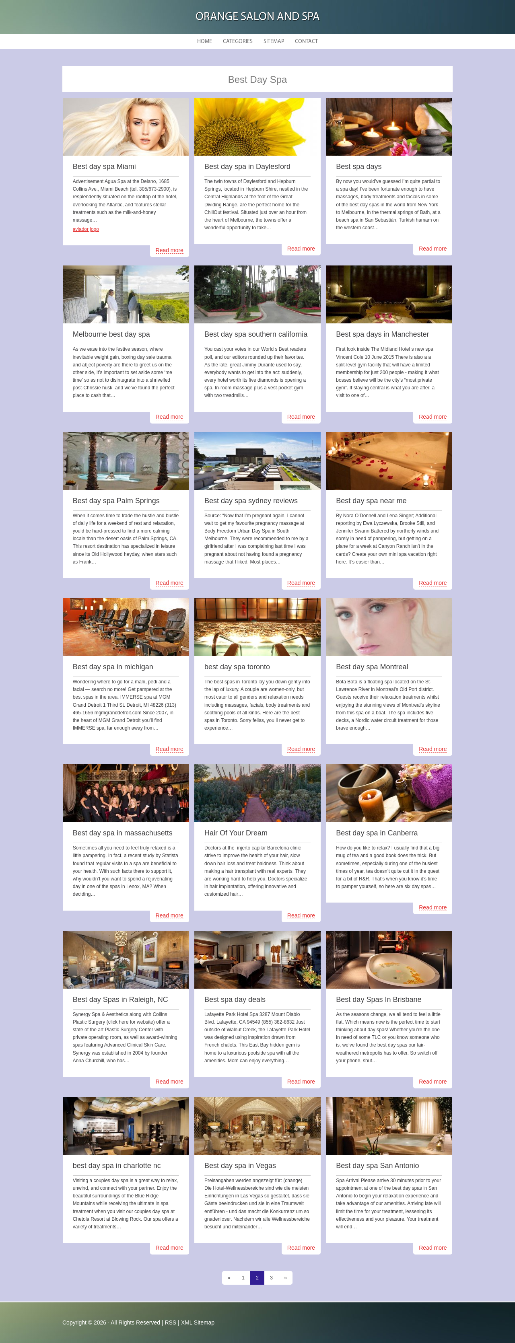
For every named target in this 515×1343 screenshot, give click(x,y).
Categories (238, 42)
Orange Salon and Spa (258, 17)
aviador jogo (86, 229)
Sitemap (274, 42)
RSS (170, 1322)
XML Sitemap (198, 1322)
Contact (306, 42)
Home (204, 42)
